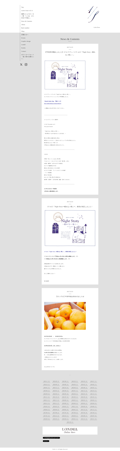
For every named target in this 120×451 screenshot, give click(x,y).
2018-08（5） (93, 406)
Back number (25, 28)
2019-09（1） (65, 403)
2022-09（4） (47, 393)
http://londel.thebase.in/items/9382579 (52, 103)
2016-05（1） (56, 419)
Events (23, 38)
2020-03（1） (84, 400)
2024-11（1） (93, 381)
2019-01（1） (65, 406)
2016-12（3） (56, 415)
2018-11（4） (75, 406)
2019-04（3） (93, 403)
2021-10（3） (56, 397)
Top (22, 7)
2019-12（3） (47, 403)
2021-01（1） (93, 397)
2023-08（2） (84, 387)
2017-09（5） (47, 412)
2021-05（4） (84, 397)
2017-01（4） (47, 415)
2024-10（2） (47, 384)
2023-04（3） (65, 390)
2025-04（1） (75, 381)
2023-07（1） (93, 387)
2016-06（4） (47, 419)
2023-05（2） (56, 390)
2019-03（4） (47, 406)
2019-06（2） (75, 403)
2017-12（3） (84, 409)
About (23, 24)
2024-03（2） (84, 384)
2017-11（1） (93, 409)
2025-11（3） (47, 381)
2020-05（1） (75, 400)
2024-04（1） (75, 384)
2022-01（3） (84, 393)
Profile (23, 48)
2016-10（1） (65, 415)
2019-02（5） (56, 406)
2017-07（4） (65, 412)
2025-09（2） (56, 381)
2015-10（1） (70, 422)
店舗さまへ (24, 34)
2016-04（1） (65, 419)
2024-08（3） (56, 384)
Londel (23, 44)
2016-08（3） (84, 415)
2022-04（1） (75, 393)
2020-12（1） (47, 400)
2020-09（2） (65, 400)
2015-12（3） (84, 419)
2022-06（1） (56, 393)
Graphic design (26, 41)
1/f (56, 449)
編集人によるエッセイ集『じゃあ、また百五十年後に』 (27, 16)
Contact (23, 51)
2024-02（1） (93, 384)
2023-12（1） (56, 387)
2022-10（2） (93, 390)
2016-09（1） (75, 415)
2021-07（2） (65, 397)
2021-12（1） (93, 393)
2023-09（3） (75, 387)
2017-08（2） (56, 412)
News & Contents (26, 21)
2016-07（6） (93, 415)
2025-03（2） (84, 381)
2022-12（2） (84, 390)
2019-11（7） (56, 403)
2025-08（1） (65, 381)
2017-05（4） (84, 412)
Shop (22, 31)
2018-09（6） (84, 406)
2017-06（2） (75, 412)
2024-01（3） (47, 387)
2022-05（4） (65, 393)
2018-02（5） (65, 409)
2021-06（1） (75, 397)
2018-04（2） (56, 409)
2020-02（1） (93, 400)
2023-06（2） (47, 390)
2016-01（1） (75, 419)
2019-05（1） (84, 403)
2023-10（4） (65, 387)
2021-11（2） (47, 397)
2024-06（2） (65, 384)
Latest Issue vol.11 (27, 10)
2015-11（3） (93, 419)
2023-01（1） (75, 390)
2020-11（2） (56, 400)
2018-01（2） (75, 409)
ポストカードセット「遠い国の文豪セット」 (27, 56)
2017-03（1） (93, 412)
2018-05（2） (47, 409)
